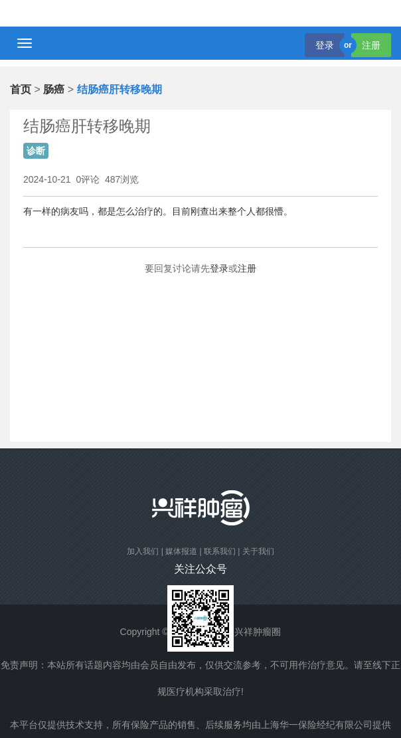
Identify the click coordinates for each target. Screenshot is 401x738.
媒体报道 (181, 551)
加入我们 (143, 551)
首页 (20, 89)
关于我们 (258, 551)
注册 (371, 45)
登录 (324, 45)
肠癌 (53, 89)
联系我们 (220, 551)
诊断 (36, 150)
